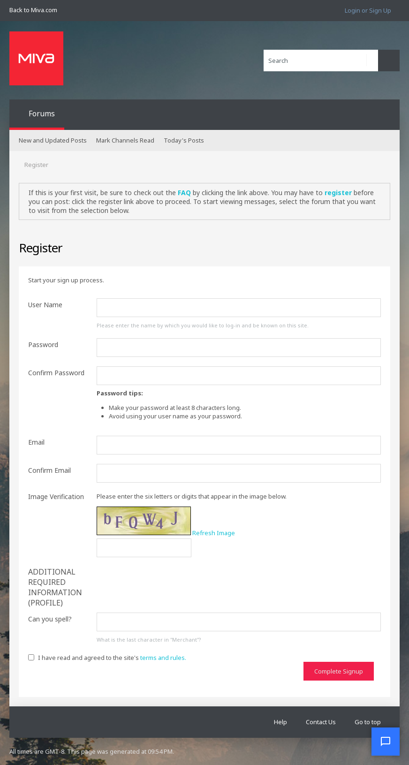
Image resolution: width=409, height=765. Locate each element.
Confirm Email (49, 470)
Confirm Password (56, 372)
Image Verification (56, 496)
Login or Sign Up (368, 10)
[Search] (321, 60)
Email (36, 442)
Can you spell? (50, 618)
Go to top (368, 722)
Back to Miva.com (33, 10)
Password (43, 344)
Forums (42, 113)
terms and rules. (163, 657)
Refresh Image (213, 533)
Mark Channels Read (125, 140)
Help (280, 722)
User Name (45, 304)
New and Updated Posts (53, 140)
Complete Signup (338, 671)
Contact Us (321, 722)
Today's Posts (184, 140)
